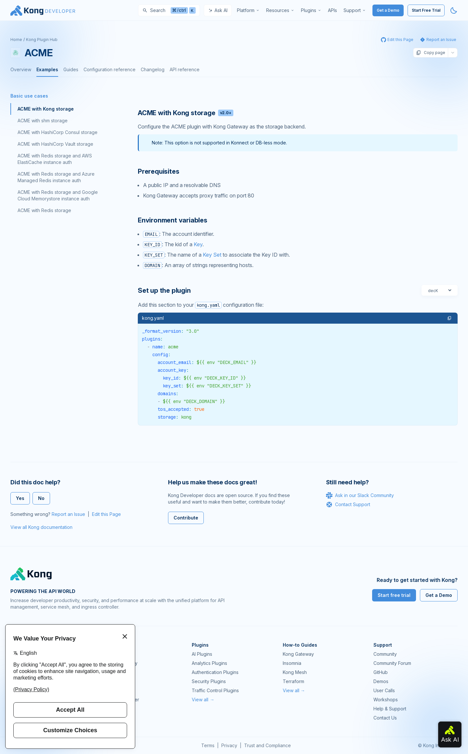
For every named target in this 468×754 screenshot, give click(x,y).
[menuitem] (248, 10)
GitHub (380, 672)
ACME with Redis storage (44, 210)
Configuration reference (110, 69)
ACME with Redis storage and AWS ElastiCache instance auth (55, 159)
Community (385, 654)
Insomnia (110, 681)
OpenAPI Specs (118, 690)
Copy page (430, 52)
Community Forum (392, 663)
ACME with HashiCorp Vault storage (55, 144)
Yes (20, 498)
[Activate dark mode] (454, 10)
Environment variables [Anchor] (172, 220)
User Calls (384, 690)
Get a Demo (388, 10)
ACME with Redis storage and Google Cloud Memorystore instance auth (58, 195)
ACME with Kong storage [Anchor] (185, 113)
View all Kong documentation (41, 527)
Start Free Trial (426, 10)
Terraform (293, 681)
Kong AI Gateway (119, 663)
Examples (47, 69)
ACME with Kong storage (46, 109)
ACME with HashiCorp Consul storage (58, 132)
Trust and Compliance (267, 745)
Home (16, 39)
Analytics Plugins (209, 663)
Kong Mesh (113, 672)
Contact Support (348, 504)
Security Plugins (209, 681)
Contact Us (385, 717)
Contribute (186, 517)
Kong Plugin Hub (42, 39)
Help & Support (389, 708)
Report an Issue (68, 514)
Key (198, 244)
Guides (70, 69)
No (41, 498)
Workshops (385, 699)
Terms (207, 745)
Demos (380, 681)
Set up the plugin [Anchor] (164, 290)
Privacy (229, 745)
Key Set (212, 254)
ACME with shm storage (43, 120)
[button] (449, 318)
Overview (20, 69)
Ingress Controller (120, 699)
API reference (185, 69)
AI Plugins (202, 654)
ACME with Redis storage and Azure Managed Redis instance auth (56, 177)
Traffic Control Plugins (215, 690)
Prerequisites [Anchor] (158, 171)
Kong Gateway (116, 654)
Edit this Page (106, 514)
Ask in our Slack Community (360, 495)
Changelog (152, 69)
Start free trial (394, 595)
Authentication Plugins (215, 672)
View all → (203, 699)
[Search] (169, 10)
